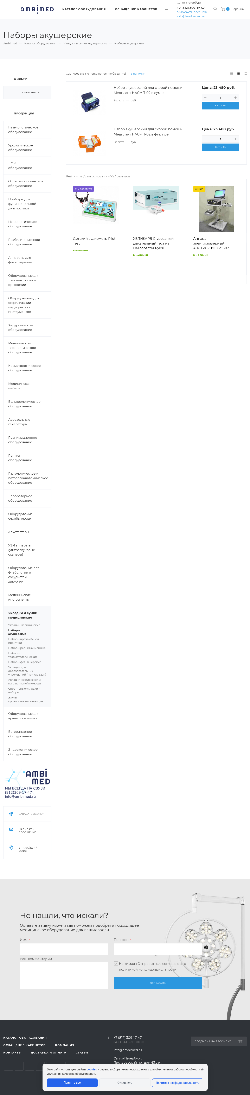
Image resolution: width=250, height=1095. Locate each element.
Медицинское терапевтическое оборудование (22, 347)
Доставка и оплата (48, 1052)
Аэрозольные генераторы (19, 422)
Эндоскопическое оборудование (23, 752)
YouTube (29, 1066)
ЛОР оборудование (20, 165)
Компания (64, 1045)
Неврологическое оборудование (22, 224)
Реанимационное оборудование (22, 440)
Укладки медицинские (24, 625)
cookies (92, 1069)
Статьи (82, 1052)
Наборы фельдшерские (24, 662)
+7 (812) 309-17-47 (191, 8)
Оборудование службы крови (20, 516)
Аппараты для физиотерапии (20, 260)
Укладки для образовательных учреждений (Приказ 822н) (27, 670)
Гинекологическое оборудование (23, 129)
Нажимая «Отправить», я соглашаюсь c (152, 966)
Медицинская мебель (19, 386)
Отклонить (124, 1082)
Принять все (72, 1082)
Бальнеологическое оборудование (24, 404)
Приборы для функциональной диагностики (22, 203)
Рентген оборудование (20, 458)
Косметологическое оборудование (24, 368)
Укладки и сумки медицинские (29, 615)
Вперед (241, 238)
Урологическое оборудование (20, 147)
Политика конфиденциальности (177, 1082)
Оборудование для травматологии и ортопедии (23, 280)
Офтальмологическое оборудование (25, 183)
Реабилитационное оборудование (24, 242)
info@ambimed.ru (191, 16)
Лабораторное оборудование (20, 498)
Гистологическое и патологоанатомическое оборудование (28, 478)
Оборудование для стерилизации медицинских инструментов (23, 305)
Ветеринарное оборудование (20, 734)
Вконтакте (8, 1066)
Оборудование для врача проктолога (23, 716)
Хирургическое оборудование (20, 327)
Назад (71, 238)
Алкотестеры (18, 532)
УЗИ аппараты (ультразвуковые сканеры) (21, 549)
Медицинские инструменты (19, 597)
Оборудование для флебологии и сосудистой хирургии (23, 574)
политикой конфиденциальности (148, 969)
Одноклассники (40, 1066)
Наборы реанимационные (27, 648)
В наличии (138, 73)
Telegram (19, 1066)
